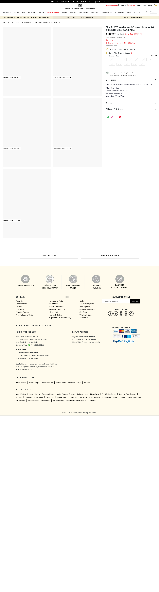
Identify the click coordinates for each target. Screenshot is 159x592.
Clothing (11, 22)
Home (4, 22)
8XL (142, 64)
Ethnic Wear (94, 394)
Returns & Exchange (56, 306)
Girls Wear (83, 397)
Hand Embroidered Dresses (76, 401)
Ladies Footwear (47, 383)
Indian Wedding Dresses (66, 394)
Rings (79, 383)
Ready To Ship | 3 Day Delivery (132, 17)
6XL (127, 64)
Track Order (123, 5)
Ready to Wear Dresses (127, 394)
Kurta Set (31, 12)
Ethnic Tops (50, 397)
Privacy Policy (54, 312)
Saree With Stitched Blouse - (120, 53)
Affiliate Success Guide (24, 315)
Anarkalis (94, 12)
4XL (112, 64)
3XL (151, 59)
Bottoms (19, 397)
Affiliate (139, 5)
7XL (134, 64)
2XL (143, 59)
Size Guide (154, 55)
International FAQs (56, 301)
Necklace (71, 383)
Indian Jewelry (21, 383)
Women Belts (61, 383)
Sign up (150, 5)
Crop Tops (73, 397)
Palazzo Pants (82, 394)
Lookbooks (84, 318)
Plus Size (73, 12)
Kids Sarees (106, 397)
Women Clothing (19, 12)
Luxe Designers (53, 12)
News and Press (22, 304)
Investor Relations (55, 315)
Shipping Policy (85, 306)
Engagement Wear (135, 397)
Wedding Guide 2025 (112, 5)
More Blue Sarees (49, 256)
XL (136, 59)
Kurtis (37, 394)
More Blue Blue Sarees (110, 256)
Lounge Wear (62, 397)
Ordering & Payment (87, 309)
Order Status (53, 304)
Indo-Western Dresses (24, 394)
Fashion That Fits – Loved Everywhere (79, 17)
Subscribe (135, 301)
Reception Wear (119, 397)
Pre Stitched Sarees (109, 394)
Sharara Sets (83, 12)
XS (111, 59)
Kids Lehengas (94, 397)
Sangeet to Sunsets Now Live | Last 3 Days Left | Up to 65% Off (26, 17)
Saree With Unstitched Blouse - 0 (122, 49)
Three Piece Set (106, 12)
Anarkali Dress (33, 401)
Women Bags (34, 383)
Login (144, 5)
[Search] (147, 12)
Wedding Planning (22, 312)
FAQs (82, 301)
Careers (19, 306)
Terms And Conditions (57, 309)
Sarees (64, 12)
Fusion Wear (20, 401)
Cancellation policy (87, 304)
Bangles (87, 383)
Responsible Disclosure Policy (60, 318)
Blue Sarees (26, 22)
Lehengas (41, 12)
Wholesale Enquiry (86, 315)
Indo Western (119, 12)
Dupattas (28, 397)
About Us (19, 301)
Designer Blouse (48, 394)
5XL (119, 64)
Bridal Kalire (38, 397)
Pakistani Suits (58, 401)
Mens (129, 12)
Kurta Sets (92, 401)
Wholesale (131, 5)
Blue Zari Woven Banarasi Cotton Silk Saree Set (46, 22)
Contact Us (20, 309)
